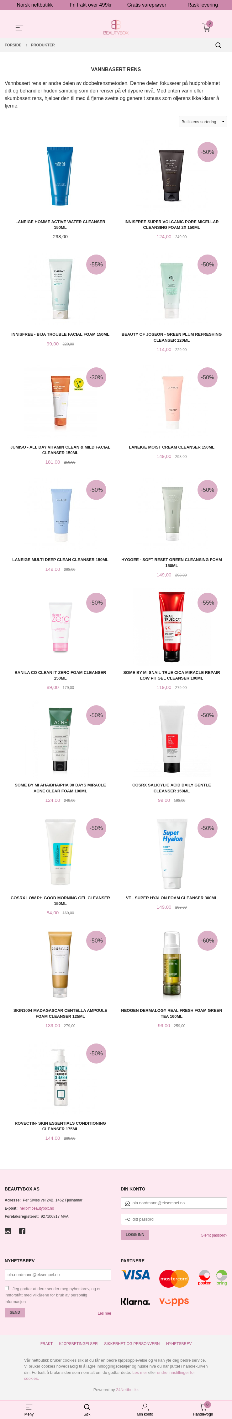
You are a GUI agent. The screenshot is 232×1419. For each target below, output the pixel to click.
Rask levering (202, 5)
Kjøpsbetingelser (78, 1346)
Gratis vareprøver (146, 5)
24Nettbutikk (127, 1392)
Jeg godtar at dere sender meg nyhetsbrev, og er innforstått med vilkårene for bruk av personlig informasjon (53, 1297)
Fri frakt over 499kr (91, 5)
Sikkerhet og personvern (132, 1346)
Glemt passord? (214, 1238)
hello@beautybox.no (37, 1211)
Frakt (46, 1346)
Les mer (104, 1316)
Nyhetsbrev (179, 1346)
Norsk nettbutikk (35, 5)
